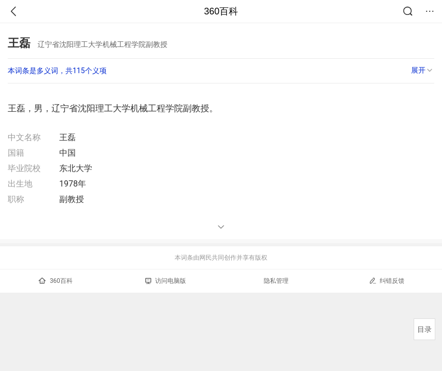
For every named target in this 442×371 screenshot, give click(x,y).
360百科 (221, 11)
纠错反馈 (386, 280)
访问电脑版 (165, 280)
